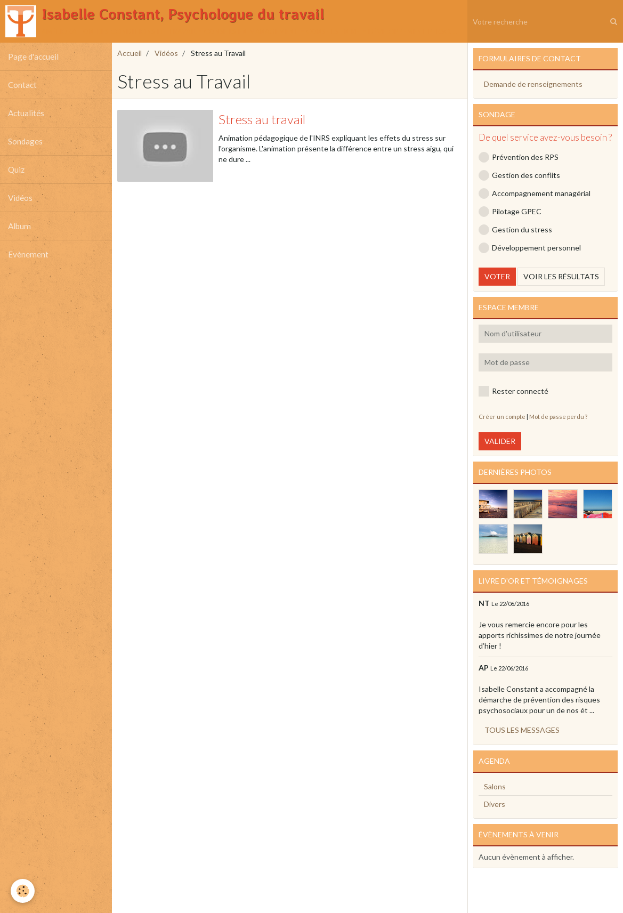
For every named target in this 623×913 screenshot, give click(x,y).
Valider (499, 441)
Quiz (16, 169)
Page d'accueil (33, 56)
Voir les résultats (561, 276)
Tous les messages (522, 729)
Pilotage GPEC (510, 211)
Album (19, 226)
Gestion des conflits (519, 175)
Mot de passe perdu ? (558, 416)
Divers (494, 804)
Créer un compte (502, 416)
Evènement (28, 254)
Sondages (25, 141)
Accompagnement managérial (534, 193)
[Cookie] (23, 891)
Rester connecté (513, 391)
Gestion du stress (515, 229)
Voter (497, 276)
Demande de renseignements (533, 83)
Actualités (26, 113)
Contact (22, 85)
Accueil (129, 53)
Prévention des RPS (519, 157)
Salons (495, 786)
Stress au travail (262, 119)
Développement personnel (530, 248)
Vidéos (20, 198)
